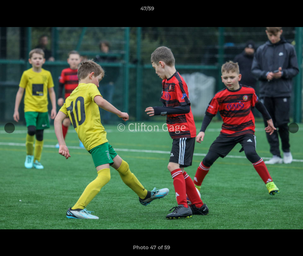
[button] (273, 10)
